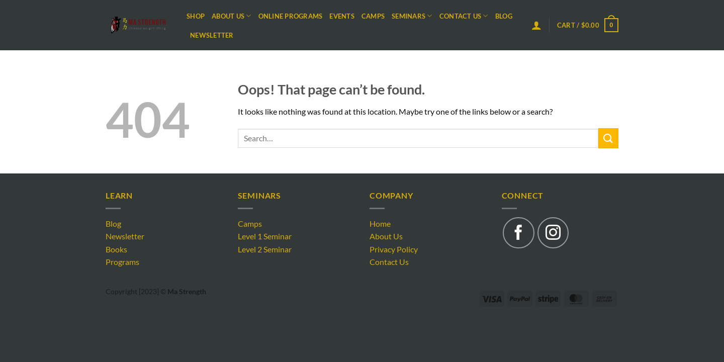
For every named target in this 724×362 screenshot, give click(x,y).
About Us (231, 16)
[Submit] (608, 138)
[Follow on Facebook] (518, 232)
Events (341, 16)
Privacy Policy (394, 249)
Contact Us (463, 16)
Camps (373, 16)
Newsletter (212, 35)
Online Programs (290, 16)
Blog (503, 16)
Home (380, 223)
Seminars (412, 16)
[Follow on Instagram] (553, 232)
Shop (196, 16)
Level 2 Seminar (265, 249)
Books (116, 249)
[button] (536, 25)
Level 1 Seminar (265, 236)
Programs (122, 261)
